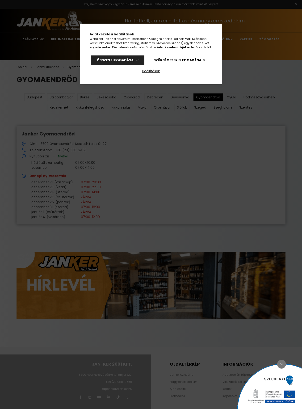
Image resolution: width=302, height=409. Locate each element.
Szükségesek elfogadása (177, 60)
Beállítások (151, 71)
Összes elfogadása (115, 60)
